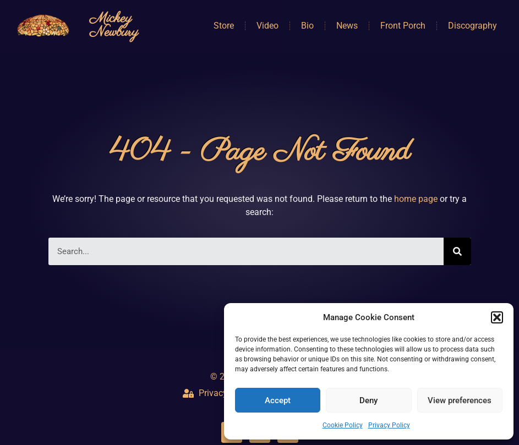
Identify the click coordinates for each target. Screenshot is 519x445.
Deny (368, 400)
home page (416, 199)
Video (267, 25)
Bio (307, 25)
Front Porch (402, 25)
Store (224, 25)
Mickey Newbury (114, 25)
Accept (278, 400)
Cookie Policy (343, 425)
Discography (472, 25)
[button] (496, 317)
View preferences (459, 400)
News (347, 25)
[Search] (457, 251)
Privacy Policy (389, 425)
